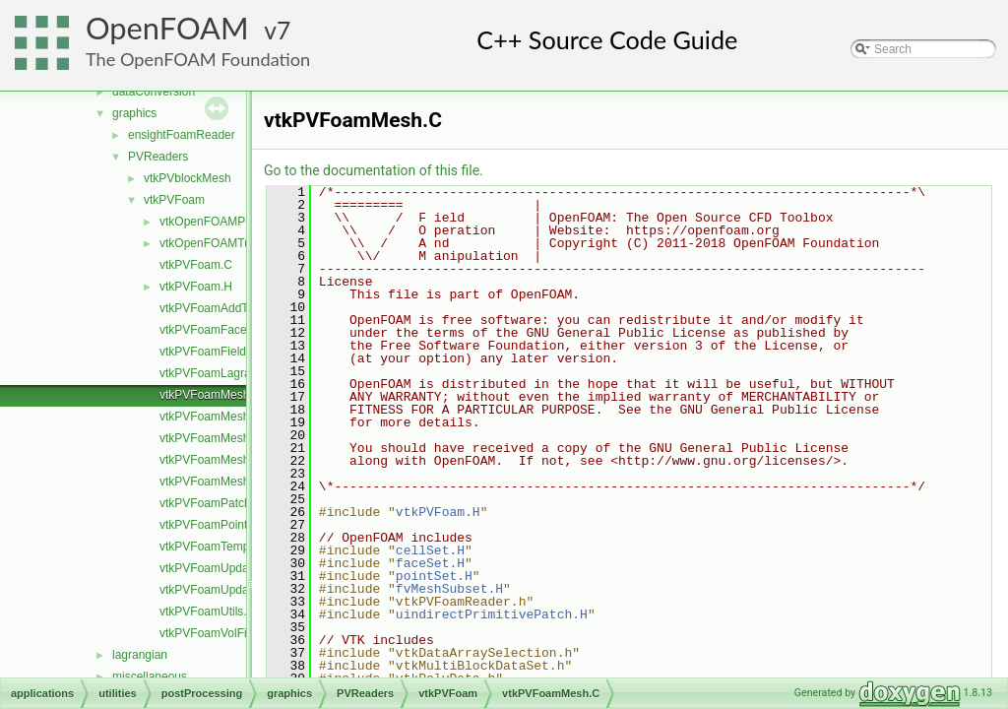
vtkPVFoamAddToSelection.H (236, 308)
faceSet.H (430, 563)
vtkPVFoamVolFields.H (220, 633)
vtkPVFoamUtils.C (207, 611)
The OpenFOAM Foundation (198, 59)
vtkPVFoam (174, 200)
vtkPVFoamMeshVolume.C (229, 460)
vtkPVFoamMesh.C (210, 395)
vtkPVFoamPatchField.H (223, 503)
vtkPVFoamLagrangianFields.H (241, 373)
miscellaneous (149, 676)
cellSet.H (430, 550)
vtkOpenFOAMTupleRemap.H (238, 243)
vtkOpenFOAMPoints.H (221, 221)
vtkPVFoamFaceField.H (221, 330)
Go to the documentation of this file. (373, 170)
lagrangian (139, 655)
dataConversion (153, 91)
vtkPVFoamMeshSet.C (219, 438)
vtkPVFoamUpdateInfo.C (224, 568)
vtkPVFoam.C (195, 265)
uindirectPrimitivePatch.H (492, 614)
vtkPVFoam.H (195, 286)
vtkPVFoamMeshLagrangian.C (239, 416)
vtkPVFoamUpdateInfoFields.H (240, 590)
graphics (134, 113)
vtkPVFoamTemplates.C (222, 546)
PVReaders (158, 156)
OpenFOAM (167, 28)
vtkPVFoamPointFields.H (224, 525)
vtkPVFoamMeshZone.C (223, 481)
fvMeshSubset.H (449, 589)
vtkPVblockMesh (187, 178)
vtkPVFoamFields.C (211, 351)
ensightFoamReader (181, 135)
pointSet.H (434, 576)
